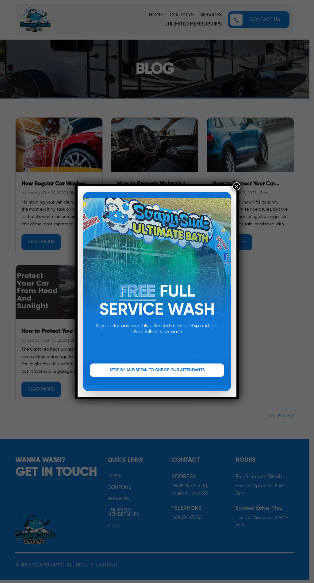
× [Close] (236, 186)
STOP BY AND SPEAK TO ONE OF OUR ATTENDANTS (157, 370)
